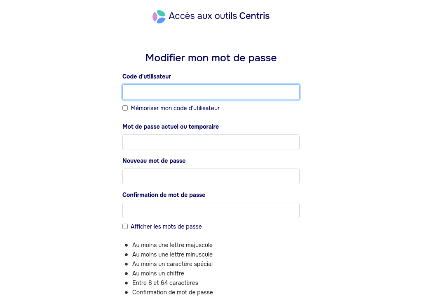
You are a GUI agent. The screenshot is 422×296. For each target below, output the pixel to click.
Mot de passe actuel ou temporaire (170, 126)
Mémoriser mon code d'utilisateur (175, 108)
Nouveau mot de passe (153, 160)
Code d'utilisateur (146, 76)
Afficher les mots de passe (166, 226)
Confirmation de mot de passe (163, 195)
